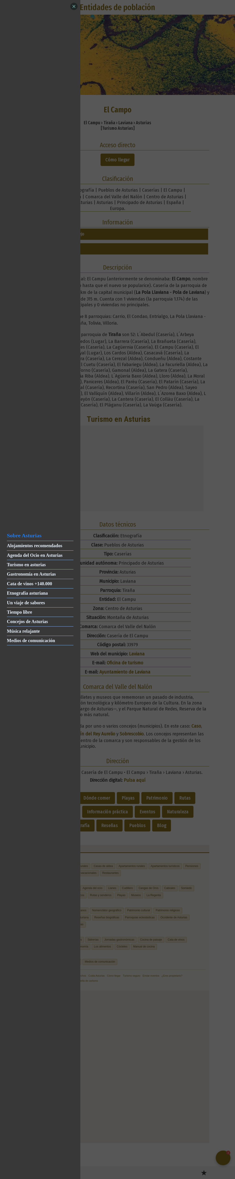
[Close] (74, 6)
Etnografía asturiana (27, 593)
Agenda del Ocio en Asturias (34, 555)
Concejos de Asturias (27, 621)
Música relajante (23, 631)
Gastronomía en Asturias (31, 574)
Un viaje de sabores (26, 602)
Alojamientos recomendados (34, 545)
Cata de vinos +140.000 (29, 583)
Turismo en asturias (26, 564)
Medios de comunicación (31, 640)
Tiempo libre (19, 612)
